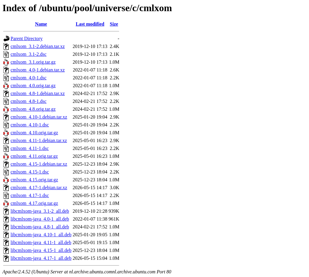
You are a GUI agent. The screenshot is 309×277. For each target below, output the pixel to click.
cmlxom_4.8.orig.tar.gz (33, 109)
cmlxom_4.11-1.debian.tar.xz (39, 140)
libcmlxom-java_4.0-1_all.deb (40, 218)
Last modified (90, 24)
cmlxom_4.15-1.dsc (30, 171)
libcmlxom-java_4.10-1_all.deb (41, 234)
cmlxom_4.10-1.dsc (30, 124)
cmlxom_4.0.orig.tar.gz (33, 85)
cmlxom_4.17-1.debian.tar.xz (39, 187)
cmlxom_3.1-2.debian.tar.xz (38, 46)
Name (41, 24)
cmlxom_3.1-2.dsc (28, 54)
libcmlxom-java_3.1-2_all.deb (40, 211)
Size (114, 24)
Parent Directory (27, 38)
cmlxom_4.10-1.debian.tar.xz (39, 116)
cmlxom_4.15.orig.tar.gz (34, 179)
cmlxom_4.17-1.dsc (30, 195)
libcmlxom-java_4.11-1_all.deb (41, 242)
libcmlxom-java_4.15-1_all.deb (41, 250)
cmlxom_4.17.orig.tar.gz (34, 203)
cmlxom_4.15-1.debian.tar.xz (39, 164)
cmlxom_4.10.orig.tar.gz (34, 132)
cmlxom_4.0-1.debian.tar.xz (38, 69)
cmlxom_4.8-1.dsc (28, 101)
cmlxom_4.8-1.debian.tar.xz (38, 93)
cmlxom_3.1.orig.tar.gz (33, 62)
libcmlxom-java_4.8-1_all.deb (40, 226)
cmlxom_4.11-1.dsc (30, 148)
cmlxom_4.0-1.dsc (28, 77)
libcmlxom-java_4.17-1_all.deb (41, 258)
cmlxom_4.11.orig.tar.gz (34, 156)
